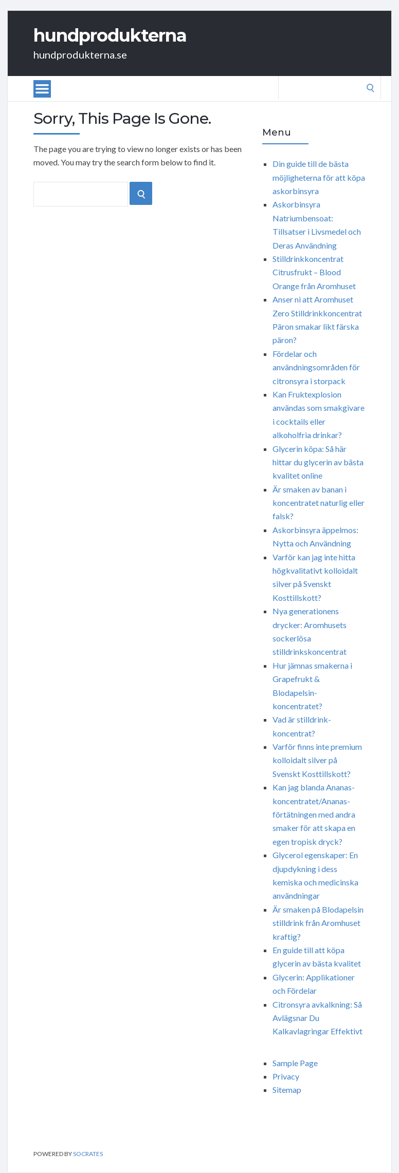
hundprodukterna (110, 35)
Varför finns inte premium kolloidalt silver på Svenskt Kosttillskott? (317, 760)
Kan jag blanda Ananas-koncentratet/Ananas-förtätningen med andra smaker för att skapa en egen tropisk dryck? (314, 814)
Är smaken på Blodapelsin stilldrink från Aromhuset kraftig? (318, 922)
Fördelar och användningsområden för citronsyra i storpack (316, 367)
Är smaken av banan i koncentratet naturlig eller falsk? (319, 502)
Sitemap (287, 1089)
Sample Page (295, 1063)
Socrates (88, 1154)
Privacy (286, 1076)
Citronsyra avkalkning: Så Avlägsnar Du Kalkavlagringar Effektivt (317, 1017)
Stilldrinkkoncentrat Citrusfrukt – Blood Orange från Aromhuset (314, 272)
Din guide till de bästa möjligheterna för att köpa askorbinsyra (319, 177)
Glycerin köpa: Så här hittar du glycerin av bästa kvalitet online (318, 462)
